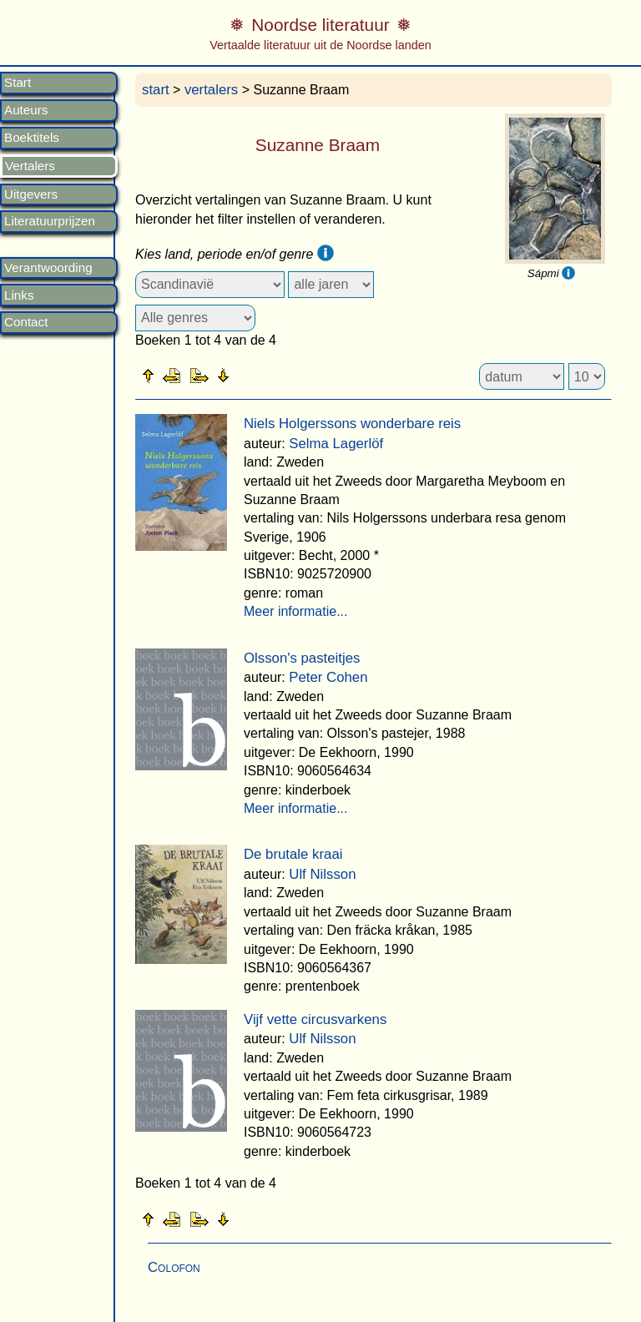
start (155, 90)
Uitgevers (31, 194)
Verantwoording (48, 268)
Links (18, 295)
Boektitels (31, 137)
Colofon (174, 1267)
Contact (26, 322)
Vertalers (30, 166)
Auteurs (26, 110)
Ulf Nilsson (322, 874)
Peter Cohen (328, 677)
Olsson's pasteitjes (302, 658)
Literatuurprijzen (49, 221)
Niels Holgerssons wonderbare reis (352, 423)
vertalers (211, 90)
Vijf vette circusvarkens (315, 1019)
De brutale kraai (293, 854)
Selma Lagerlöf (336, 444)
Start (17, 82)
